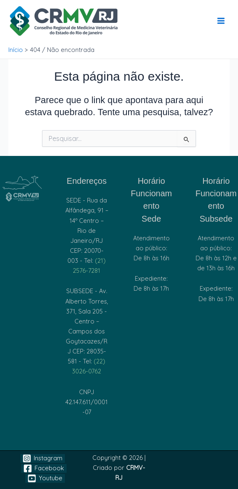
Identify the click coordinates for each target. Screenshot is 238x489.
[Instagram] (42, 458)
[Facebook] (44, 468)
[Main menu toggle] (221, 21)
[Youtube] (45, 478)
